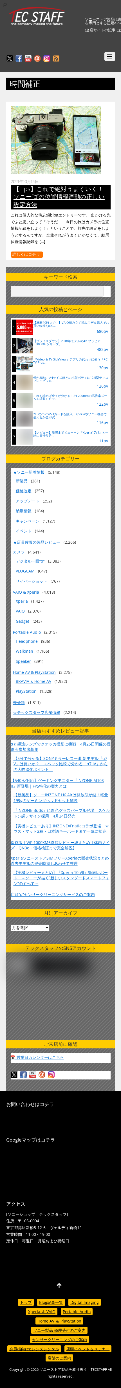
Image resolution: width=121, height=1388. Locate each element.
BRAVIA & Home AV (33, 681)
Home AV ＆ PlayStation (59, 1321)
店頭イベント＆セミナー (87, 1348)
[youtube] (28, 58)
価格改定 (24, 490)
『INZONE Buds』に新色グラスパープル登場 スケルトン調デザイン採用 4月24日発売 (62, 813)
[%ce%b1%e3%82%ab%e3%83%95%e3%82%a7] (37, 58)
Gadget (22, 621)
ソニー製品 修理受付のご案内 (59, 1330)
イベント (24, 531)
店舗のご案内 (59, 1358)
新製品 (22, 481)
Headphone (27, 641)
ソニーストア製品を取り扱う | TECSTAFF (73, 1369)
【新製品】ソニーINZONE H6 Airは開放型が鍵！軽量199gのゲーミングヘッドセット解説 (61, 797)
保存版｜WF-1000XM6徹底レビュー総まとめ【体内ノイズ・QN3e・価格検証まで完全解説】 (60, 845)
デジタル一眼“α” (30, 561)
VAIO (20, 611)
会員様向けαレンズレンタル (34, 1348)
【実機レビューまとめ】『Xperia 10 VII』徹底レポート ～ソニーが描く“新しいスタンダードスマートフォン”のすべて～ (61, 878)
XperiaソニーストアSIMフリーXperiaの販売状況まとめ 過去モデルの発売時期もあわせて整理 (62, 860)
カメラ (19, 552)
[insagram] (46, 58)
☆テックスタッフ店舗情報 (36, 712)
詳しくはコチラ (26, 254)
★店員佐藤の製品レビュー (36, 542)
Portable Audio (27, 632)
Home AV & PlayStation (34, 672)
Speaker (23, 661)
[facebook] (18, 58)
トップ (26, 1302)
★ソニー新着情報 (28, 472)
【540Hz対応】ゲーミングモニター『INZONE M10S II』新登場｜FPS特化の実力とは (57, 783)
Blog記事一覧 (51, 1302)
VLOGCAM (25, 571)
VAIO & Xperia (26, 592)
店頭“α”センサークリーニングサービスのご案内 (53, 894)
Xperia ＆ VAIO (41, 1311)
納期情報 (24, 510)
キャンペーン (27, 521)
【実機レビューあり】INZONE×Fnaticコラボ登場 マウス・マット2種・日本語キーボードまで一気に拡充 (61, 828)
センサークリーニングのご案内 (59, 1339)
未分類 (19, 702)
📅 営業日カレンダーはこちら (37, 1057)
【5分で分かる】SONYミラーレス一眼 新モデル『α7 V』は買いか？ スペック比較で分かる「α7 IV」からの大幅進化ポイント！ (61, 764)
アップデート (27, 501)
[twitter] (9, 58)
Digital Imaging (84, 1302)
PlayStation (26, 691)
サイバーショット (31, 581)
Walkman (24, 651)
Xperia (22, 601)
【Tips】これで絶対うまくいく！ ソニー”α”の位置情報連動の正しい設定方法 (61, 196)
